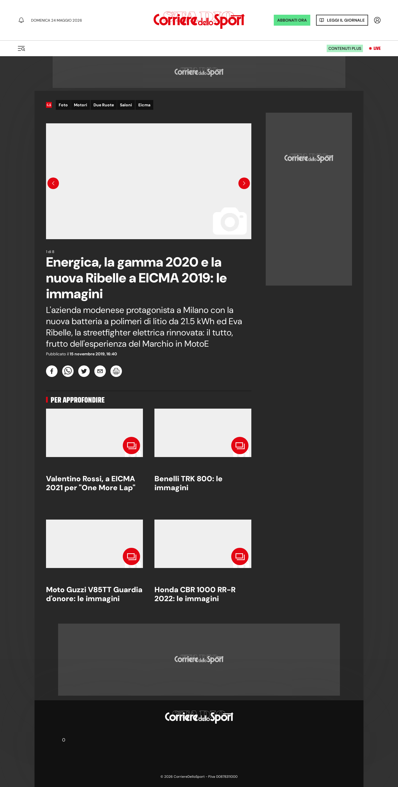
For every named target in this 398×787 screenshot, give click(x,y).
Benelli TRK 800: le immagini (188, 483)
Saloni (126, 104)
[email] (100, 371)
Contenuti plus (344, 48)
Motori (80, 104)
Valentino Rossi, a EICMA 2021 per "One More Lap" (90, 483)
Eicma (144, 104)
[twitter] (84, 371)
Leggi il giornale (346, 20)
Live (377, 48)
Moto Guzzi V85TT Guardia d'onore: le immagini (94, 594)
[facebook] (52, 371)
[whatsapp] (68, 371)
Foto (63, 104)
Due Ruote (103, 104)
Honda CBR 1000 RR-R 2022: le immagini (195, 594)
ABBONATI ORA (292, 20)
